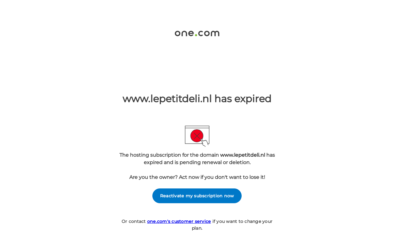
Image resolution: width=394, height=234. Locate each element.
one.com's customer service (179, 221)
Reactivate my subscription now (197, 196)
